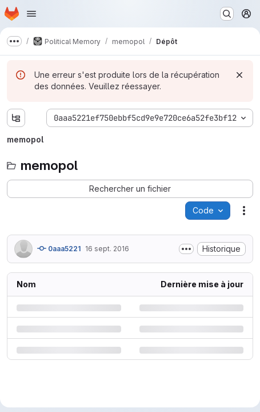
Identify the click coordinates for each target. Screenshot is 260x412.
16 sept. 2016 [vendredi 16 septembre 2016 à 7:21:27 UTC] (107, 248)
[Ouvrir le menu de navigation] (31, 14)
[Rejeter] (239, 75)
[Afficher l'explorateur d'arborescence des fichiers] (16, 118)
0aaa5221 (59, 248)
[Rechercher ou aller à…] (227, 14)
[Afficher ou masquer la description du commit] (186, 249)
